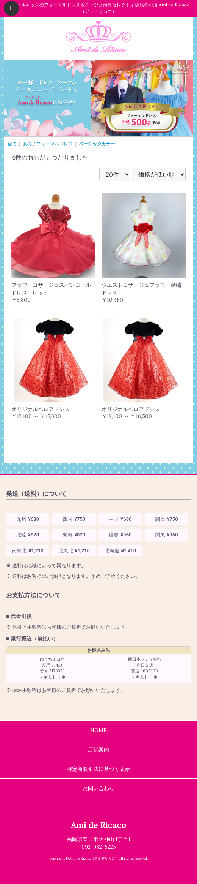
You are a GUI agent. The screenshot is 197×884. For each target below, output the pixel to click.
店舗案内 (98, 749)
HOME (98, 730)
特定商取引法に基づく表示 (98, 768)
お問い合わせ (98, 788)
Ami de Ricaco (98, 825)
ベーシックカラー (97, 144)
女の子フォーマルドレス (48, 144)
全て (12, 144)
